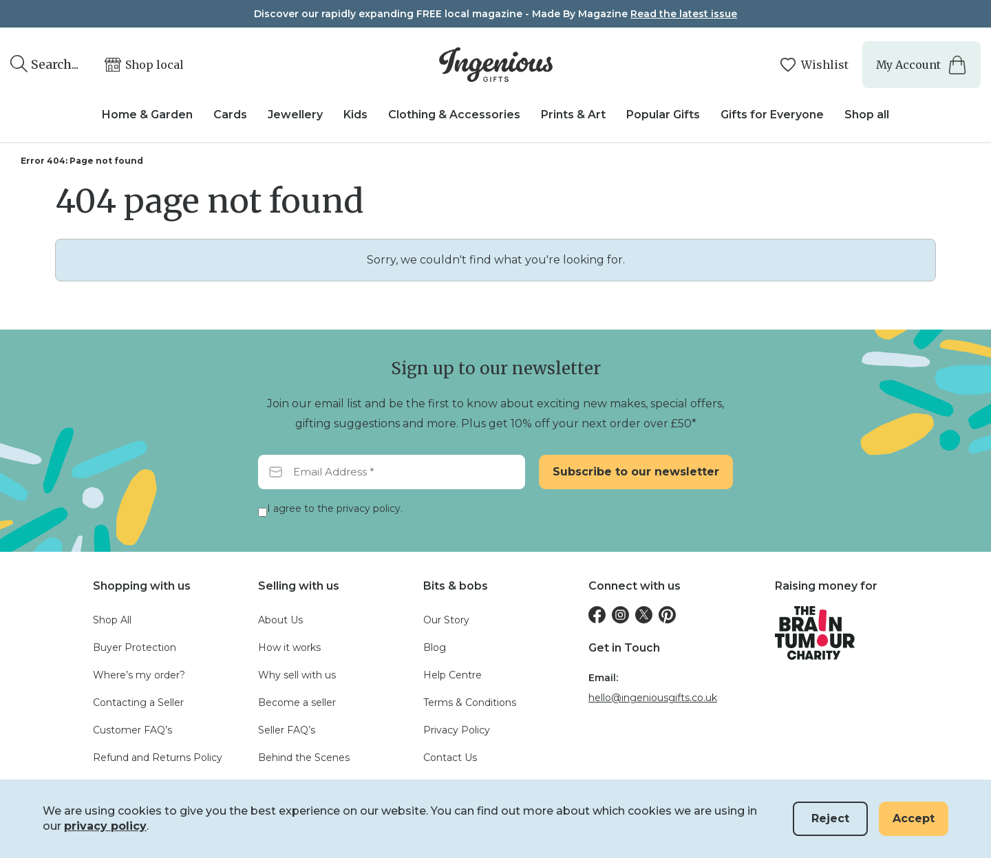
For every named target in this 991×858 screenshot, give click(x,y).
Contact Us (450, 757)
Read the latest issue (683, 14)
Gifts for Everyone (772, 114)
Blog (434, 647)
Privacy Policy (456, 730)
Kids (355, 114)
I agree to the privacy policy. (335, 508)
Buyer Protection (134, 647)
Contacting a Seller (138, 702)
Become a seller (297, 702)
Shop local (154, 65)
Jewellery (295, 114)
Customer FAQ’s (132, 730)
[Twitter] (643, 614)
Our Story (446, 620)
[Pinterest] (667, 614)
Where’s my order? (139, 675)
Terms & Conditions (469, 702)
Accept (914, 818)
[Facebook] (597, 614)
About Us (280, 620)
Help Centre (452, 675)
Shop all (866, 114)
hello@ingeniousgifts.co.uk (652, 697)
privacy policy (105, 826)
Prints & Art (573, 114)
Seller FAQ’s (286, 730)
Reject (830, 818)
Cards (230, 114)
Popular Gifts (663, 114)
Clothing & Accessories (454, 114)
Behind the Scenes (304, 757)
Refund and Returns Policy (157, 757)
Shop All (112, 620)
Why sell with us (297, 675)
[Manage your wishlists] (813, 65)
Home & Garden (147, 114)
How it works (289, 647)
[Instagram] (620, 614)
